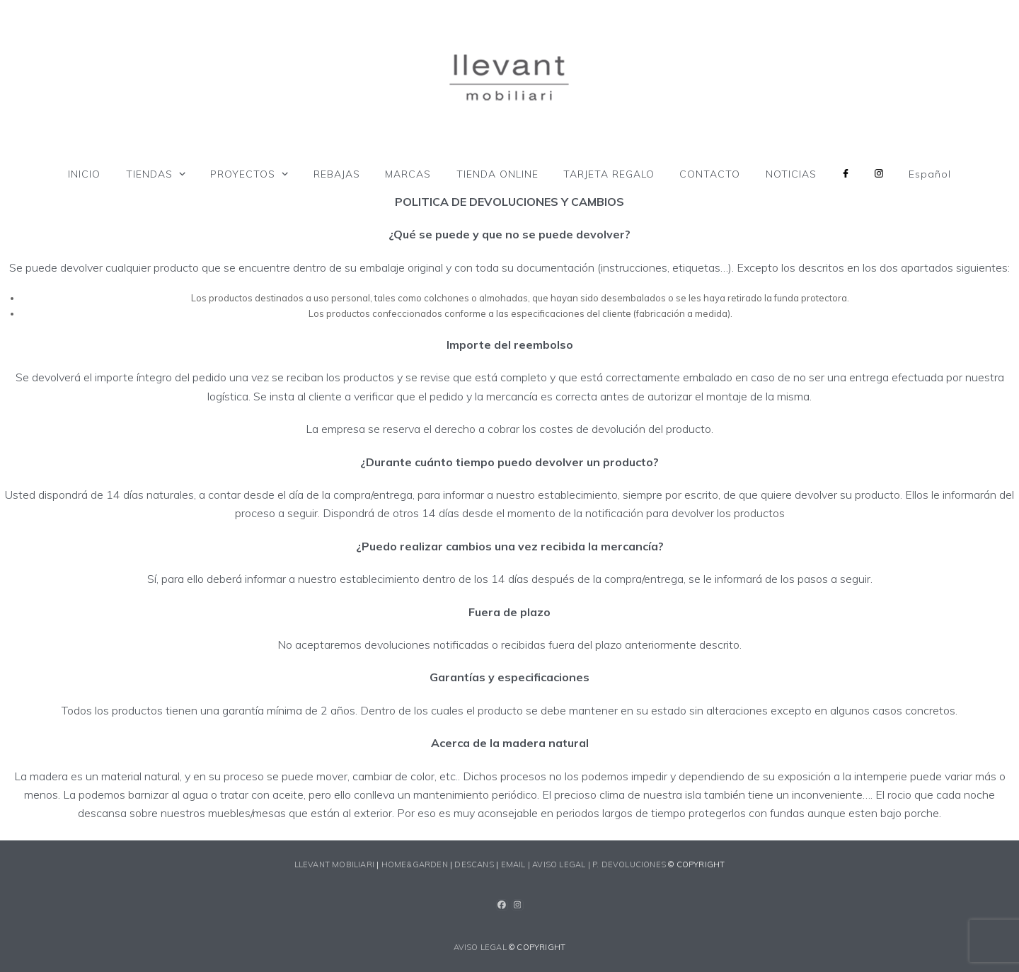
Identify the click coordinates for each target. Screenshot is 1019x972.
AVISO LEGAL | (562, 864)
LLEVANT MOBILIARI (335, 864)
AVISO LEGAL (480, 947)
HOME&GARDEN (414, 864)
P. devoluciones (629, 864)
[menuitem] (929, 174)
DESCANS (473, 864)
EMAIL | (517, 864)
